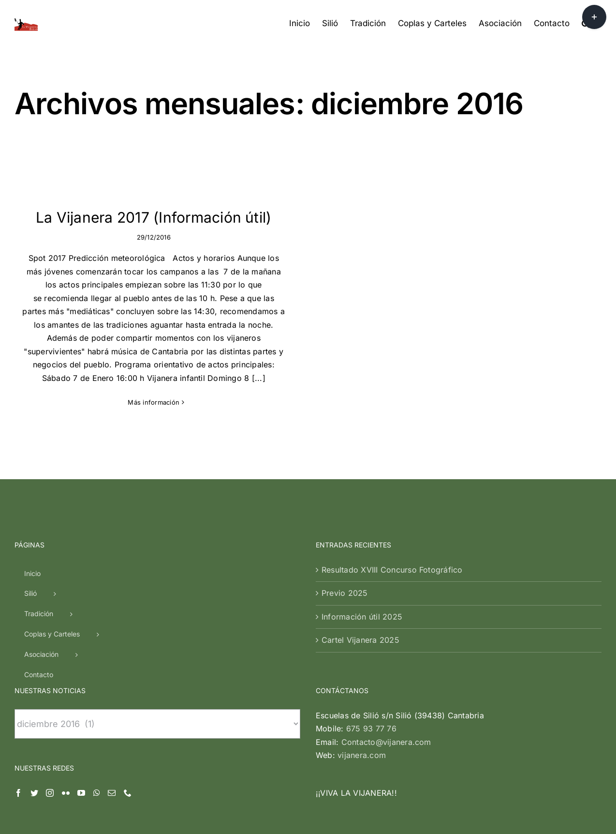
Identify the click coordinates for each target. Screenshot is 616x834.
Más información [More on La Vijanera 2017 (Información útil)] (153, 402)
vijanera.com (361, 677)
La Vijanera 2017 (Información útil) (153, 217)
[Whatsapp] (96, 715)
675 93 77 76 (371, 651)
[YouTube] (81, 715)
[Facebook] (18, 715)
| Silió (273, 812)
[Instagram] (50, 715)
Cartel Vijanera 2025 (360, 562)
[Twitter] (34, 715)
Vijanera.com (241, 812)
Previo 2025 (345, 515)
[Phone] (128, 715)
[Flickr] (66, 715)
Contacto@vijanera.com (386, 664)
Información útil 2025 (362, 539)
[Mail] (112, 715)
